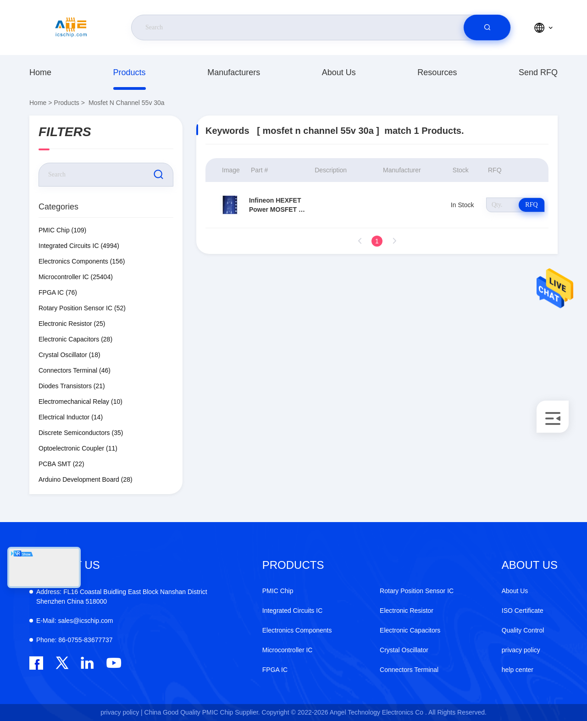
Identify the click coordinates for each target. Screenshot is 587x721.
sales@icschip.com (74, 620)
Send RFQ (538, 72)
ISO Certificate (522, 610)
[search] (487, 27)
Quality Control (523, 630)
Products (129, 72)
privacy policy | (121, 712)
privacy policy (521, 650)
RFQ (531, 204)
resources (437, 72)
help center (517, 669)
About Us (339, 72)
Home (40, 72)
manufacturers (233, 72)
